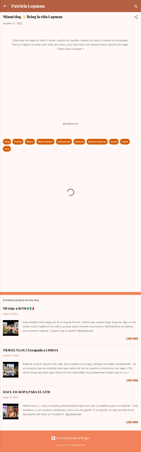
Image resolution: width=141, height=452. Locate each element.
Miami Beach (45, 141)
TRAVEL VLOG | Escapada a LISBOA (30, 350)
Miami (29, 141)
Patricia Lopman (28, 6)
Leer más (132, 338)
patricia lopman (97, 141)
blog (6, 141)
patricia (79, 141)
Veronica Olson (79, 445)
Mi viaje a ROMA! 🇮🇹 (18, 308)
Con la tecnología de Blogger (70, 438)
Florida (18, 141)
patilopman (63, 141)
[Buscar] (136, 7)
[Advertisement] (70, 261)
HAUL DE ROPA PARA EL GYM (26, 392)
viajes (125, 141)
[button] (136, 17)
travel (114, 141)
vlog (6, 148)
